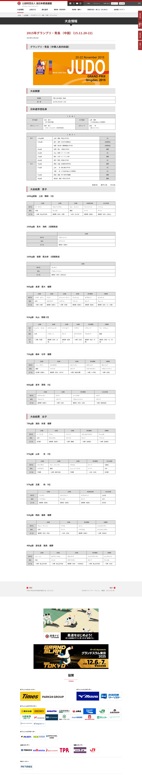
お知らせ (32, 9)
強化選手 (45, 9)
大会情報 (20, 9)
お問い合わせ (107, 3)
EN (139, 3)
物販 (88, 3)
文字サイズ (114, 3)
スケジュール (96, 3)
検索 (121, 3)
